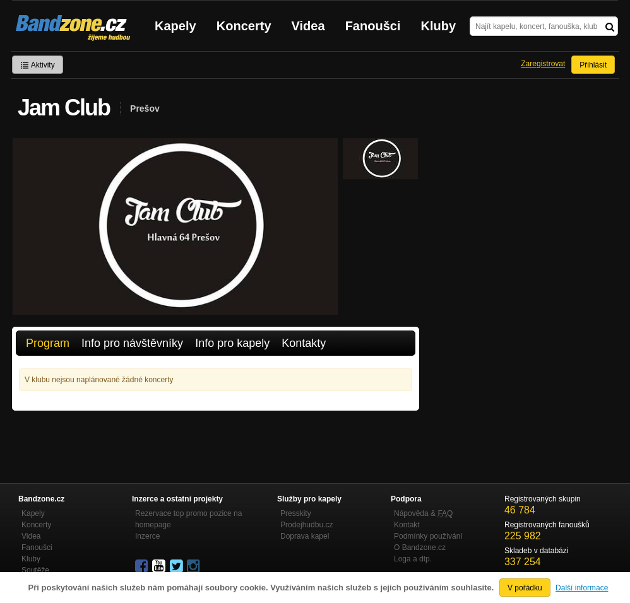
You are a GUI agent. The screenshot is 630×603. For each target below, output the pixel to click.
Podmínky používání (428, 536)
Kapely (175, 26)
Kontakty (304, 343)
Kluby (438, 26)
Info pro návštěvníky (132, 343)
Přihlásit (593, 65)
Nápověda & (423, 513)
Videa (308, 26)
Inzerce (147, 536)
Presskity (295, 513)
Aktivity (37, 65)
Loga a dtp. (413, 558)
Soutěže (35, 570)
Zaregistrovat (543, 63)
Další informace (582, 587)
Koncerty (244, 26)
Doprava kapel (304, 536)
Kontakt (407, 524)
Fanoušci (373, 26)
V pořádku (525, 587)
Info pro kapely (232, 343)
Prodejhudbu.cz (306, 524)
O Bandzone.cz (420, 547)
